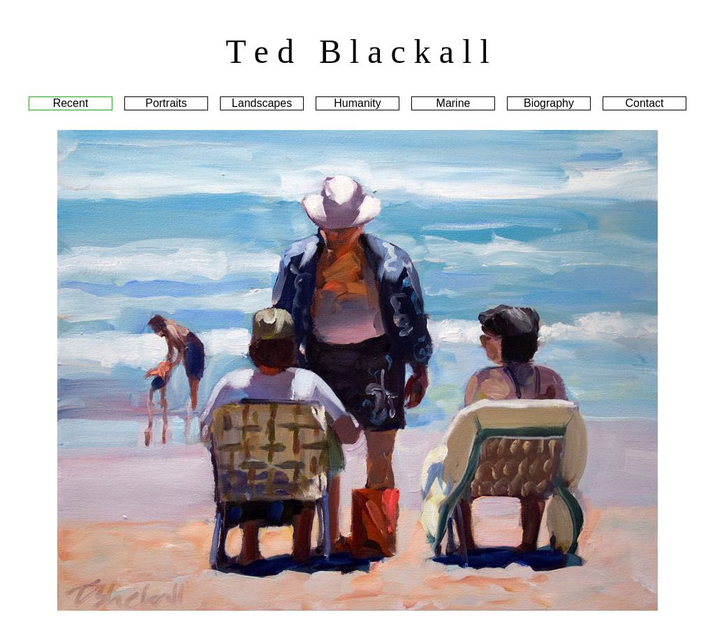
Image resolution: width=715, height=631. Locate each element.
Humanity (357, 103)
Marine (453, 103)
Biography (549, 103)
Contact (644, 103)
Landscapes (262, 103)
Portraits (166, 103)
